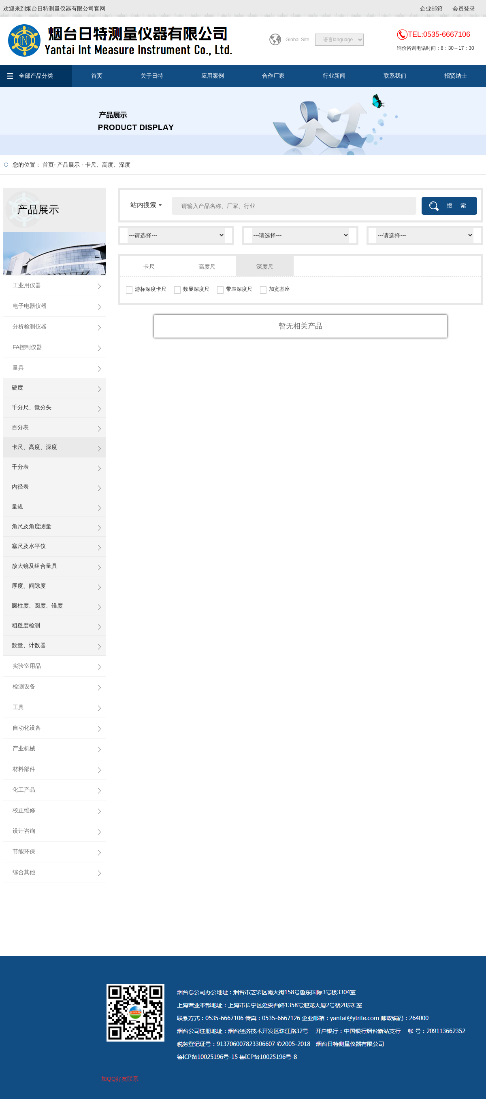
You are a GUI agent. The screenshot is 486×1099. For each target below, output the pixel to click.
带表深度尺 (239, 289)
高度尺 (206, 266)
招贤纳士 (455, 75)
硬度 (17, 387)
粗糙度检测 (26, 625)
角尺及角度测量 (31, 526)
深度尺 (264, 266)
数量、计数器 (29, 645)
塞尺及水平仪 (29, 546)
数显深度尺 (196, 289)
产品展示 (68, 164)
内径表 (20, 486)
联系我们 (395, 75)
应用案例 (212, 75)
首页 (96, 75)
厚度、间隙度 (29, 585)
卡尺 (149, 266)
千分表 (20, 467)
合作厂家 (273, 75)
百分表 (20, 427)
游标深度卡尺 (150, 289)
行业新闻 (334, 75)
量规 (17, 506)
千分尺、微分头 (31, 407)
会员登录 (463, 8)
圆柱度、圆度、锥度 (37, 605)
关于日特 (152, 75)
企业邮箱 (431, 8)
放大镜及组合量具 (34, 566)
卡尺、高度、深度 (107, 164)
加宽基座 (279, 289)
